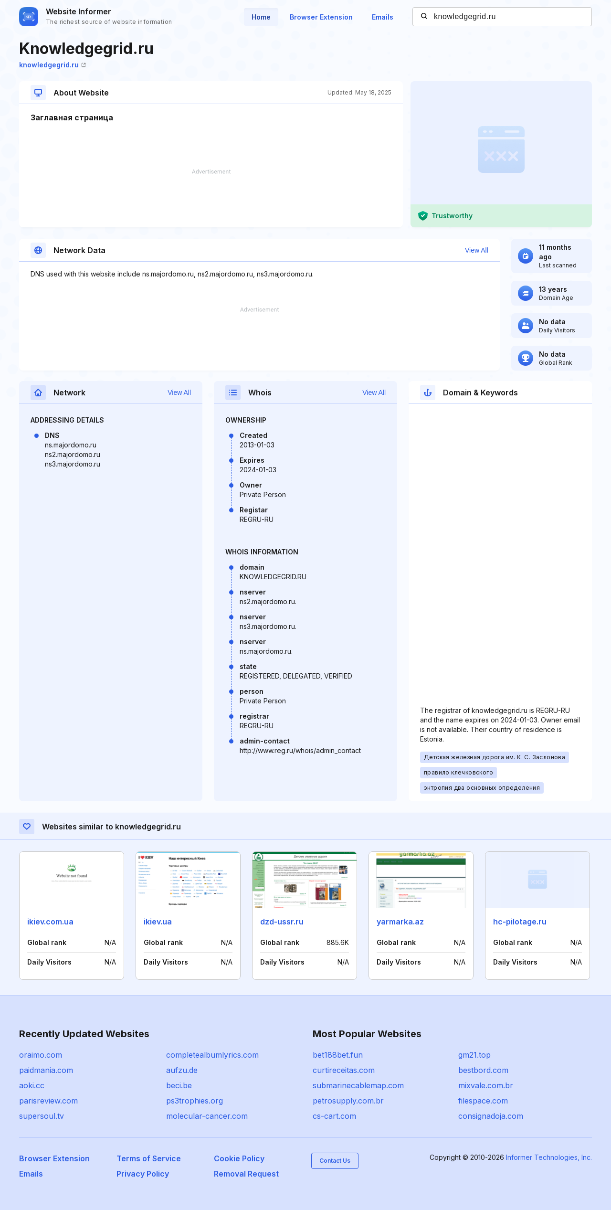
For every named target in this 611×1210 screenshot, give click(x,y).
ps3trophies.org (194, 1100)
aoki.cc (31, 1085)
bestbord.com (483, 1070)
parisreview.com (48, 1100)
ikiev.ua (158, 921)
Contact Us (334, 1160)
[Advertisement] (211, 198)
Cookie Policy (239, 1158)
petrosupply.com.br (348, 1100)
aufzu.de (182, 1070)
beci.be (179, 1085)
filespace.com (483, 1100)
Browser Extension (321, 17)
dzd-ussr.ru (282, 921)
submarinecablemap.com (358, 1085)
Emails (382, 17)
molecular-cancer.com (207, 1116)
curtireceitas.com (344, 1070)
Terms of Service (148, 1158)
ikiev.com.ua (50, 921)
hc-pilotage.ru (520, 921)
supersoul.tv (41, 1116)
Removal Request (246, 1173)
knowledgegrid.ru (52, 65)
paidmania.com (46, 1070)
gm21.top (474, 1055)
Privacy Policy (142, 1173)
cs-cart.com (334, 1116)
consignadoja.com (490, 1116)
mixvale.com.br (485, 1085)
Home (261, 17)
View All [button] (476, 250)
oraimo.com (40, 1055)
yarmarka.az (400, 921)
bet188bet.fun (338, 1055)
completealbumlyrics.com (212, 1055)
